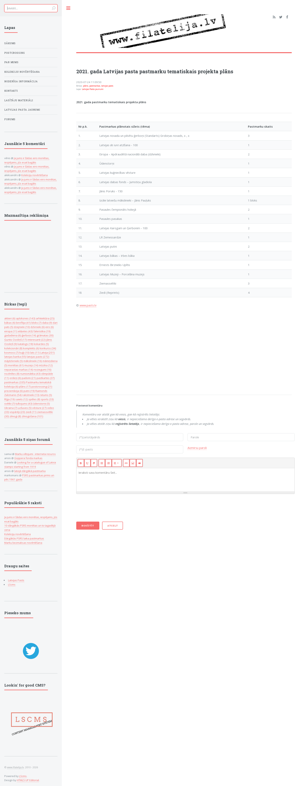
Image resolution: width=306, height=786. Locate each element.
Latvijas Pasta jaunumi (92, 89)
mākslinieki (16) (32, 361)
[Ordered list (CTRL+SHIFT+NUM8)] (108, 463)
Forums (10, 119)
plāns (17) (25, 386)
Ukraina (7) (10, 408)
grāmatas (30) (45, 335)
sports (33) (47, 399)
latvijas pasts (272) (38, 356)
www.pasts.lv (88, 305)
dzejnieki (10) (22, 327)
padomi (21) (29, 378)
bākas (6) (9, 322)
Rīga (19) (9, 399)
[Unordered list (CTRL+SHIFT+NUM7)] (101, 463)
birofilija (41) (23, 322)
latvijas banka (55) (15, 356)
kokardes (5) (41, 344)
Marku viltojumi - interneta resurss (35, 454)
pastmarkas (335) (14, 382)
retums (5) (46, 395)
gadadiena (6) (12, 335)
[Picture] (132, 463)
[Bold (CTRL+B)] (80, 463)
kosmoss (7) (11, 352)
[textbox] (185, 480)
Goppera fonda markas (28, 458)
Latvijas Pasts (16, 580)
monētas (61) (16, 365)
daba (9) (47, 322)
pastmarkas (94, 85)
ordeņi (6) (15, 378)
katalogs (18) (25, 344)
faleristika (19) (42, 331)
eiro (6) (49, 327)
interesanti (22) (37, 339)
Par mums (11, 62)
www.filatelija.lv (15, 767)
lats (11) (35, 352)
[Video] (139, 463)
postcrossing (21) (41, 386)
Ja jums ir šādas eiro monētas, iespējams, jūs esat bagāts (30, 181)
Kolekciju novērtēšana (22, 71)
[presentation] (106, 509)
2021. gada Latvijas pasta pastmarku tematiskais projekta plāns (154, 71)
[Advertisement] (184, 350)
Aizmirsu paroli (197, 448)
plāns (85, 85)
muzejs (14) (31, 365)
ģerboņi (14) (29, 335)
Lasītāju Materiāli (18, 100)
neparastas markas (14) (18, 369)
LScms (11, 584)
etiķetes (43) (25, 331)
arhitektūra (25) (45, 318)
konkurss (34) (48, 348)
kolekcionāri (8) (13, 348)
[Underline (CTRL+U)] (87, 463)
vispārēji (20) (17, 412)
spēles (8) (34, 399)
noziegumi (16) (42, 369)
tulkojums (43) (24, 403)
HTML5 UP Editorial (28, 780)
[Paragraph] (117, 463)
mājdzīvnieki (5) (13, 361)
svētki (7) (9, 403)
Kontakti (11, 90)
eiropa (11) (10, 331)
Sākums (10, 43)
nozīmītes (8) (12, 373)
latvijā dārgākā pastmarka (30, 471)
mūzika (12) (46, 365)
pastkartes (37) (46, 378)
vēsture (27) (39, 408)
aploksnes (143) (25, 318)
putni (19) (29, 391)
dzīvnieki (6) (38, 327)
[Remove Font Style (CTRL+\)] (94, 463)
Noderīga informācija (21, 81)
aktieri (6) (9, 318)
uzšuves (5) (25, 408)
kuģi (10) (24, 352)
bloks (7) (36, 322)
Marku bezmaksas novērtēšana (23, 542)
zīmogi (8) (15, 416)
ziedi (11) (31, 412)
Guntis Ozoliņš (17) (15, 339)
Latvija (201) (47, 352)
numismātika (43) (30, 373)
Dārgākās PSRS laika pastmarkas (24, 538)
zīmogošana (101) (32, 416)
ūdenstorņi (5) (41, 403)
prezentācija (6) (13, 391)
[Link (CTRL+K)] (126, 463)
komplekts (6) (31, 348)
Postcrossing (14, 52)
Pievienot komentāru (89, 405)
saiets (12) (21, 399)
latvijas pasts (107, 85)
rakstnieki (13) (30, 395)
